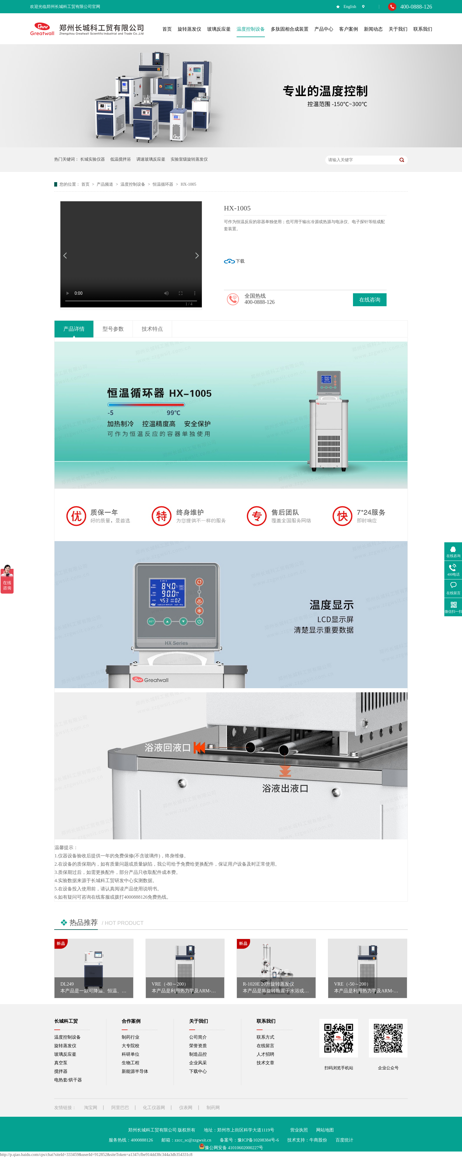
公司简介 (198, 1037)
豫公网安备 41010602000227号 (231, 1147)
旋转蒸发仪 (65, 1045)
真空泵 (60, 1062)
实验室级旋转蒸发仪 (189, 159)
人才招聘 (265, 1054)
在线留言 (265, 1045)
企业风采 (198, 1062)
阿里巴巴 (120, 1107)
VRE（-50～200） (352, 983)
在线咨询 (369, 300)
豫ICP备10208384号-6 (258, 1140)
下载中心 (198, 1071)
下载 (240, 261)
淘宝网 (90, 1107)
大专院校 (130, 1045)
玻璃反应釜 (65, 1054)
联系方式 (265, 1037)
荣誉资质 (198, 1045)
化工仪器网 (154, 1107)
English (350, 6)
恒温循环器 (163, 184)
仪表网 (185, 1107)
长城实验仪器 (92, 159)
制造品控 (198, 1054)
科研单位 (130, 1054)
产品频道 (105, 184)
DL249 (67, 983)
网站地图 (325, 1130)
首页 (86, 184)
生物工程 (130, 1062)
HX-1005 (188, 184)
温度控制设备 (133, 184)
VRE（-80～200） (170, 983)
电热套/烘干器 (68, 1080)
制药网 (213, 1107)
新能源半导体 (135, 1071)
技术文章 (265, 1062)
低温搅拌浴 (120, 159)
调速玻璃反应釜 (150, 159)
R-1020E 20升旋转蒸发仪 (268, 983)
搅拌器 (60, 1071)
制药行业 (130, 1037)
